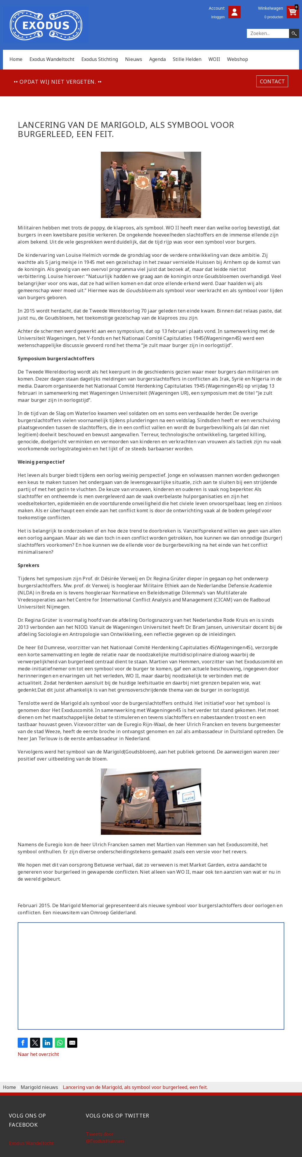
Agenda (157, 59)
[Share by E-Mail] (72, 1043)
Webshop (237, 59)
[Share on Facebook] (23, 1043)
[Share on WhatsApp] (60, 1043)
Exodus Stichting (99, 59)
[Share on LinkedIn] (47, 1043)
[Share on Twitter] (35, 1043)
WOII (214, 59)
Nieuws (133, 59)
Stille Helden (187, 59)
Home (15, 59)
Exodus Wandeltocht (51, 59)
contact (272, 81)
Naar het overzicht (38, 1054)
